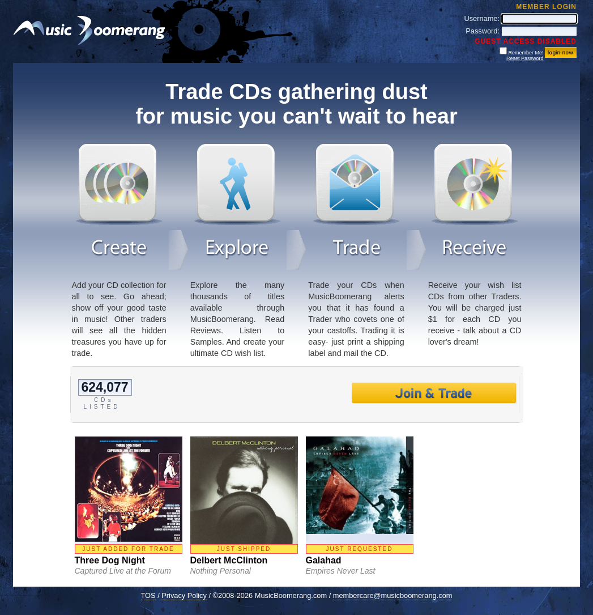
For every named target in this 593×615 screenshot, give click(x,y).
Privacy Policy (184, 595)
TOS (148, 595)
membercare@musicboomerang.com (393, 595)
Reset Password (525, 58)
